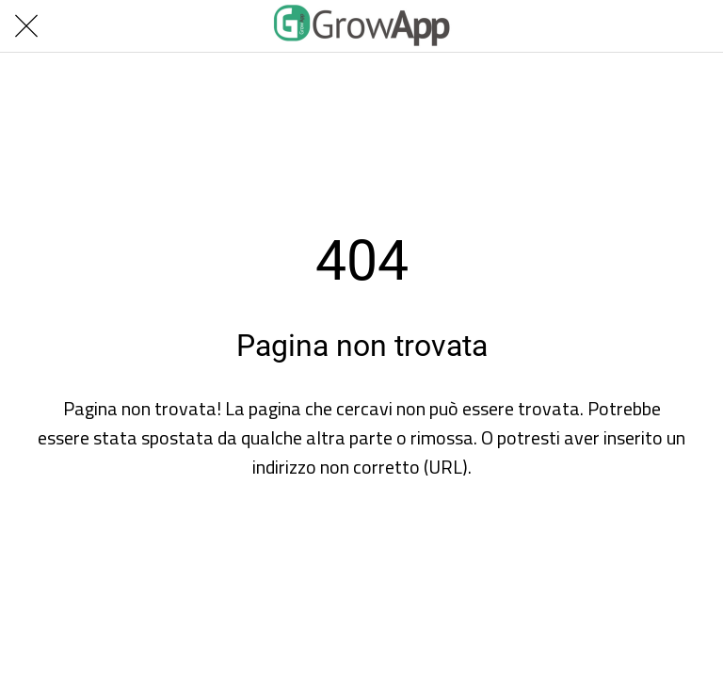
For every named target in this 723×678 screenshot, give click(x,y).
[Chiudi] (26, 26)
